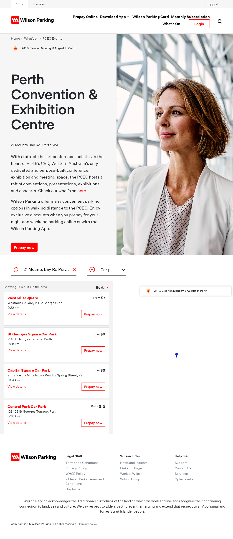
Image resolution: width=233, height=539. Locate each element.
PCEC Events (52, 38)
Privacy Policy (76, 468)
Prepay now (93, 314)
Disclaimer (74, 489)
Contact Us (183, 468)
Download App (115, 16)
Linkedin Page (131, 468)
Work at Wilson (131, 473)
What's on (31, 38)
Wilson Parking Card (150, 16)
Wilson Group (130, 479)
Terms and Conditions (82, 463)
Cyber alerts (184, 479)
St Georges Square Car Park (32, 334)
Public (19, 4)
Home (15, 38)
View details (17, 314)
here (81, 190)
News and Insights (133, 463)
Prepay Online (85, 16)
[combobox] (43, 269)
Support (212, 4)
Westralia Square (23, 298)
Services (181, 473)
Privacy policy (88, 524)
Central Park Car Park (27, 406)
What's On (171, 23)
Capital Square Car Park (29, 370)
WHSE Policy (75, 473)
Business (38, 4)
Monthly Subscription (190, 16)
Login (199, 23)
